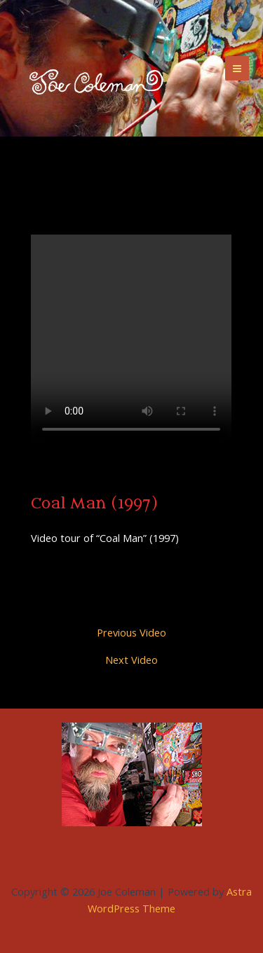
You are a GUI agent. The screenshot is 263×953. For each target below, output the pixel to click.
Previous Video (131, 632)
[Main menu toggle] (237, 68)
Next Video (131, 660)
